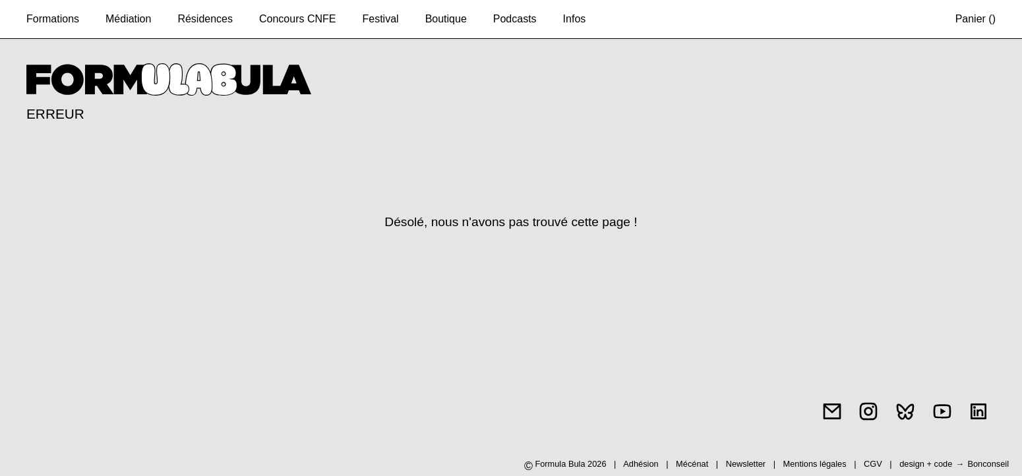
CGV (874, 464)
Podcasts (515, 18)
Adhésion (640, 464)
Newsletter (746, 464)
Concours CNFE (297, 18)
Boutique (446, 18)
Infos (574, 18)
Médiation (128, 18)
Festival (381, 18)
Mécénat (692, 464)
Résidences (205, 18)
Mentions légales (816, 464)
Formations (52, 18)
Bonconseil (988, 464)
